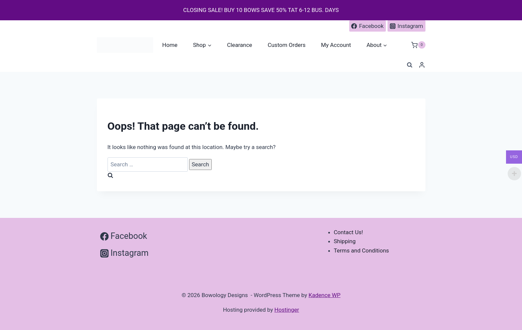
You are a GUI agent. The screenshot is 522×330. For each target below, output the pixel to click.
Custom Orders (287, 45)
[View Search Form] (409, 65)
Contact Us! (348, 232)
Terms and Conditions (361, 250)
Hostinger (286, 309)
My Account (336, 45)
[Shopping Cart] (418, 45)
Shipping (345, 241)
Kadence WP (325, 295)
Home (169, 45)
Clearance (239, 45)
